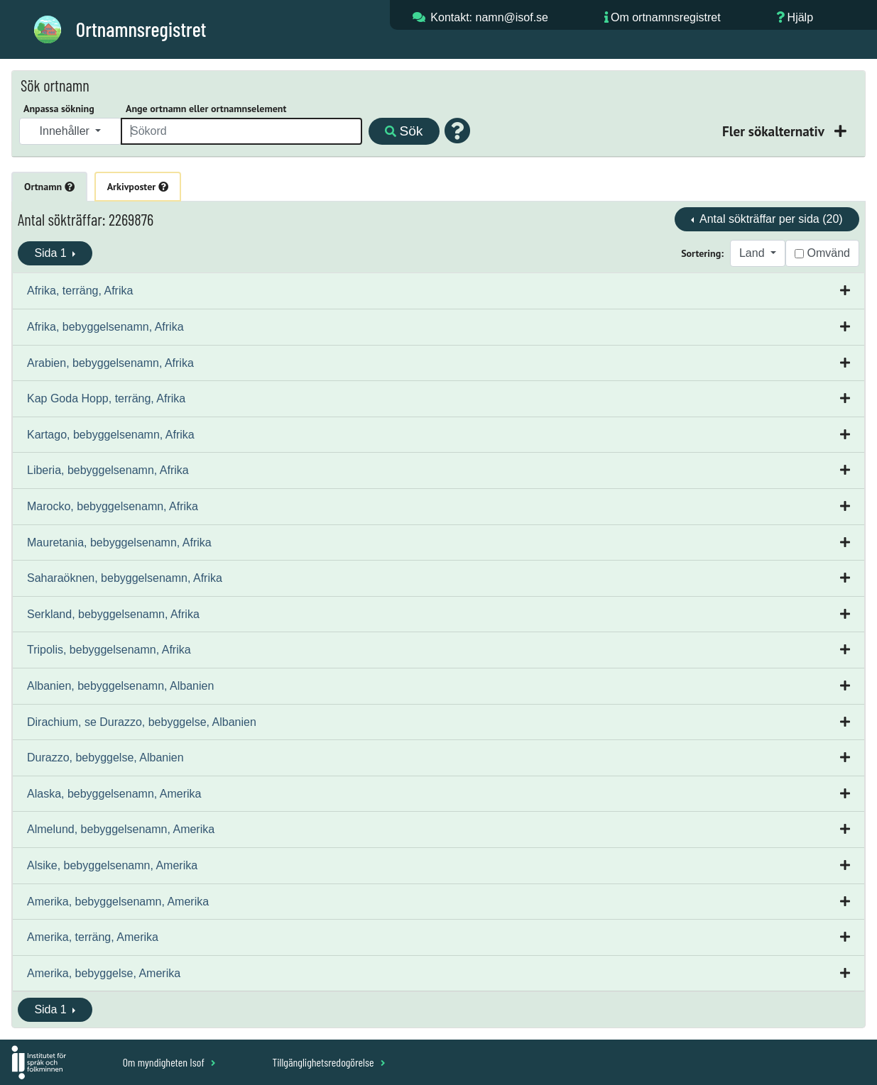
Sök (404, 130)
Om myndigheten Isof (169, 1062)
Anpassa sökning (58, 108)
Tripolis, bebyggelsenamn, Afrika (109, 650)
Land (753, 253)
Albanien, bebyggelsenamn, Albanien (120, 686)
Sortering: (702, 253)
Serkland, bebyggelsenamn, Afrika (113, 614)
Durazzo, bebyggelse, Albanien (105, 757)
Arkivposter (137, 186)
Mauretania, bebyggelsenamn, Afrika (119, 542)
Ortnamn (49, 186)
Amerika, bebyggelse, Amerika (103, 973)
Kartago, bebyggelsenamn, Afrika (111, 435)
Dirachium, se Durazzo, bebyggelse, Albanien (141, 722)
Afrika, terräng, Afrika (80, 291)
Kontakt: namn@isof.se (489, 17)
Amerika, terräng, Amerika (92, 937)
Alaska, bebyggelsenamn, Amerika (114, 794)
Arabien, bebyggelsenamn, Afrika (110, 363)
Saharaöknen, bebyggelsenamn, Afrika (124, 578)
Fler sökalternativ (774, 131)
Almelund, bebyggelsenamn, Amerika (120, 829)
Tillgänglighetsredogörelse (328, 1062)
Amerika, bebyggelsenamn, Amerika (118, 902)
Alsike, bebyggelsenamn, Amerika (112, 865)
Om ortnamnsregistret (666, 17)
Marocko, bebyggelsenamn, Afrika (112, 506)
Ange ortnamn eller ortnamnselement (206, 108)
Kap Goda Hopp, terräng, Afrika (106, 398)
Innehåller (66, 131)
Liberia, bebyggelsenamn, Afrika (108, 470)
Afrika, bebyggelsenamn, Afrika (105, 327)
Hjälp (800, 17)
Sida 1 (52, 253)
